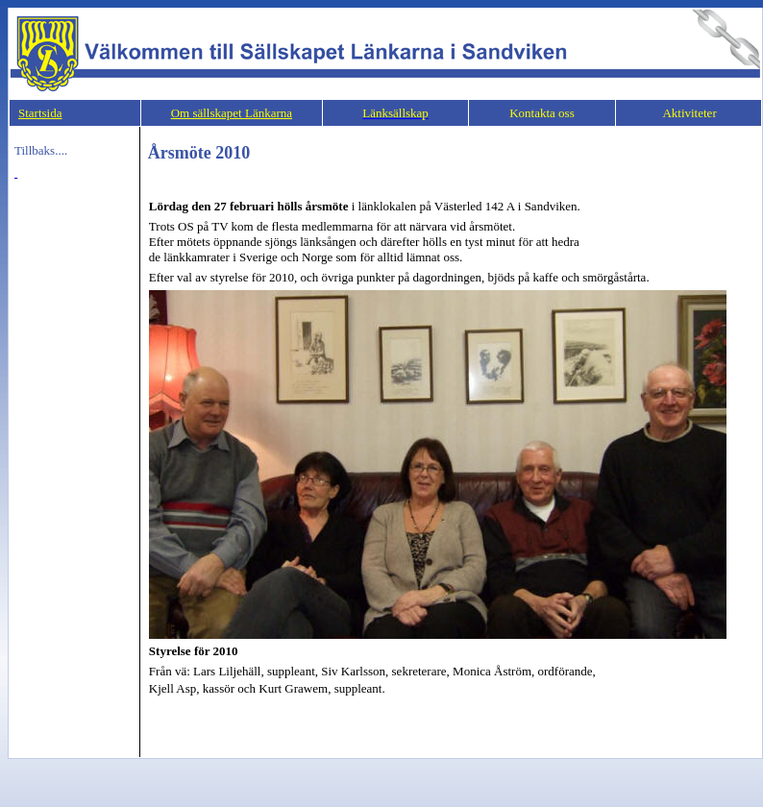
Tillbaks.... (40, 150)
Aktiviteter (688, 113)
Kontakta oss (542, 113)
